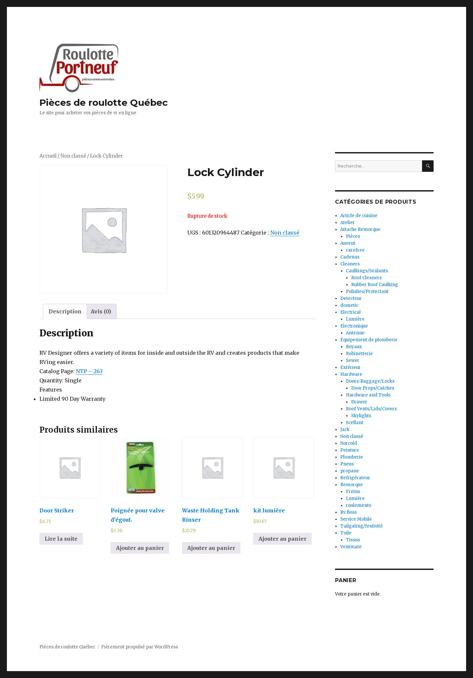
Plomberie (351, 457)
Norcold (348, 443)
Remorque (351, 484)
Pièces (353, 236)
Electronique (354, 326)
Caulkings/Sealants (367, 271)
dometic (349, 305)
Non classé (73, 156)
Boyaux (354, 347)
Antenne (355, 333)
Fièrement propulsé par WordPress (139, 647)
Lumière (355, 319)
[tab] (65, 311)
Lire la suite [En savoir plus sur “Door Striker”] (61, 538)
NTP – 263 (89, 371)
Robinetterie (359, 353)
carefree (355, 250)
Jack (344, 429)
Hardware (351, 374)
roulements (358, 505)
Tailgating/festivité (361, 526)
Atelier (347, 222)
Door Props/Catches (372, 388)
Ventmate (351, 547)
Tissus (353, 540)
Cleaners (350, 264)
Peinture (349, 450)
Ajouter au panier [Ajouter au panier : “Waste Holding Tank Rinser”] (211, 548)
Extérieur (350, 367)
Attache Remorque (360, 229)
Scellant (354, 422)
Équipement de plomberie (368, 340)
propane (349, 471)
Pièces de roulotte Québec (103, 102)
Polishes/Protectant (367, 291)
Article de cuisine (358, 215)
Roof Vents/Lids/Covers (371, 409)
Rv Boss (348, 512)
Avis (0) (101, 311)
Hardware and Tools (368, 395)
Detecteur (351, 298)
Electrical (350, 312)
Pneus (347, 464)
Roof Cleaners (366, 278)
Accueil (47, 156)
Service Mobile (356, 519)
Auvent (347, 243)
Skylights (361, 415)
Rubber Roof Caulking (374, 284)
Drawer (359, 402)
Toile (345, 533)
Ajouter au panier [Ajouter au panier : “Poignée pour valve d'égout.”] (140, 548)
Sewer (352, 360)
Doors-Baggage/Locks (370, 381)
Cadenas (349, 257)
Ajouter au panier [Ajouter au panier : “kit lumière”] (282, 538)
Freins (353, 491)
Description (65, 311)
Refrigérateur (355, 478)
